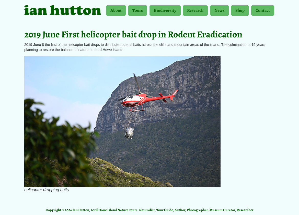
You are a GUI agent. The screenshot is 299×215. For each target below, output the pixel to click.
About (116, 11)
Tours (137, 11)
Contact (263, 10)
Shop (240, 11)
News (219, 11)
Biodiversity (165, 11)
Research (195, 11)
